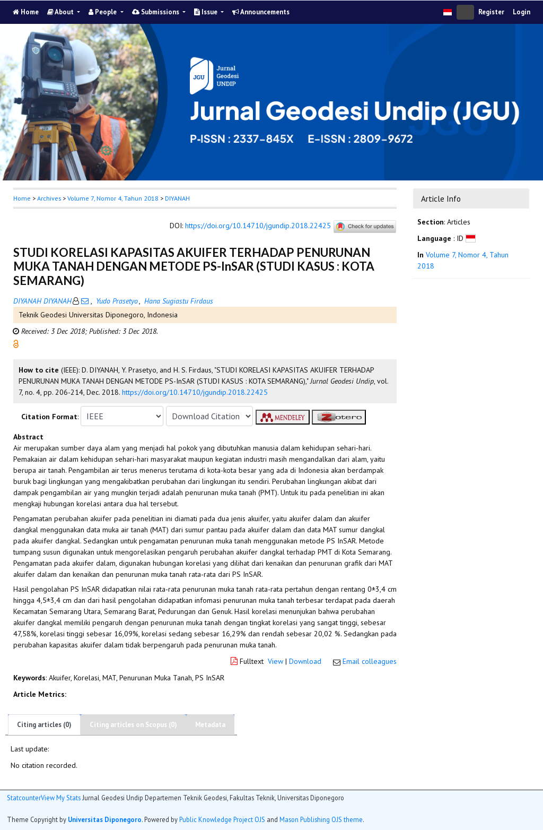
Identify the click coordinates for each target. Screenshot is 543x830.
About (61, 11)
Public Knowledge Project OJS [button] (222, 819)
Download (305, 661)
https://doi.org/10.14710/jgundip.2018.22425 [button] (195, 392)
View (275, 661)
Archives (49, 198)
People (103, 11)
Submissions (156, 11)
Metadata (210, 724)
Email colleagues (370, 661)
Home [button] (22, 198)
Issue (206, 11)
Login (521, 11)
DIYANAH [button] (177, 198)
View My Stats (61, 797)
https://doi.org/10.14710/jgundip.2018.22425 (258, 226)
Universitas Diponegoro (105, 819)
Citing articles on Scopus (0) (133, 724)
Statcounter (24, 797)
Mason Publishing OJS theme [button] (321, 819)
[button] (16, 343)
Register (491, 11)
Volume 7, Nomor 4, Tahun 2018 (113, 198)
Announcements (261, 11)
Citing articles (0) (44, 724)
